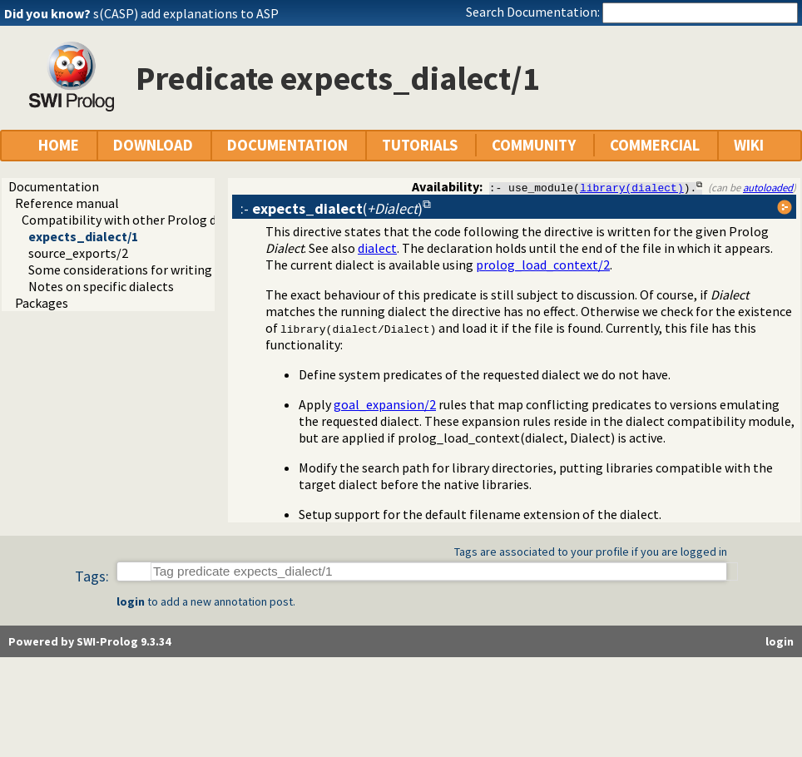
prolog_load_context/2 (543, 264)
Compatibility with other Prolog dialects (138, 219)
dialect (377, 248)
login (130, 601)
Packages (41, 302)
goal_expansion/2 (385, 404)
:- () (331, 208)
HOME (58, 145)
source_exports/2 (78, 253)
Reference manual (67, 203)
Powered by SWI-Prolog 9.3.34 (89, 641)
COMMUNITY (534, 145)
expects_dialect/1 (83, 236)
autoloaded (768, 187)
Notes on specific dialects (101, 286)
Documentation (53, 186)
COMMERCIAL (655, 145)
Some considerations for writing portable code (161, 269)
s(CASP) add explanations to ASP (186, 13)
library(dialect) (632, 187)
